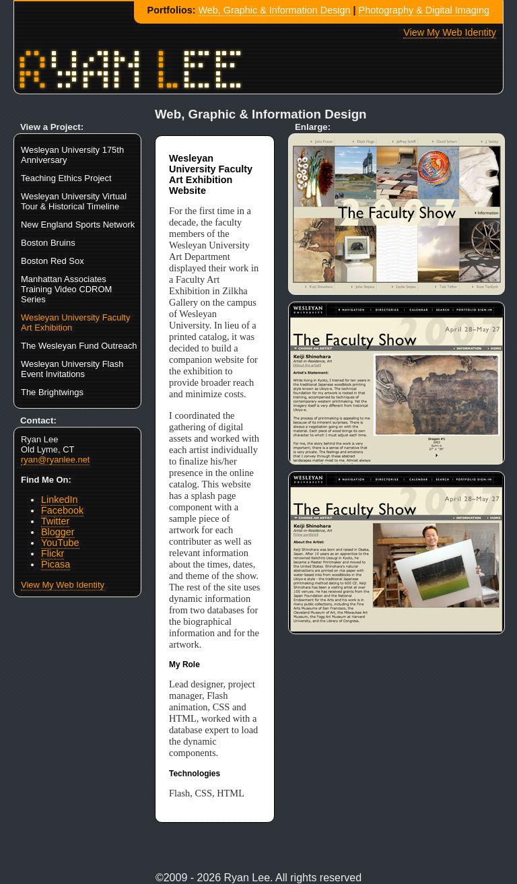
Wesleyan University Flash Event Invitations (72, 369)
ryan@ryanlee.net (55, 459)
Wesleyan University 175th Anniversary (72, 155)
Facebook (62, 510)
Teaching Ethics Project (66, 178)
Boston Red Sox (52, 261)
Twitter (55, 521)
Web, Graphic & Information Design (274, 10)
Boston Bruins (48, 243)
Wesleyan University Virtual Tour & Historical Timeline (74, 201)
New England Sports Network (78, 224)
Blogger (58, 531)
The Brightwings (52, 392)
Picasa (55, 564)
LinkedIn (59, 499)
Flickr (52, 553)
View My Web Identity (449, 32)
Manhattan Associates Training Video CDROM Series (66, 289)
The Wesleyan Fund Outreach (79, 346)
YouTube (60, 542)
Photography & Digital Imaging (424, 10)
